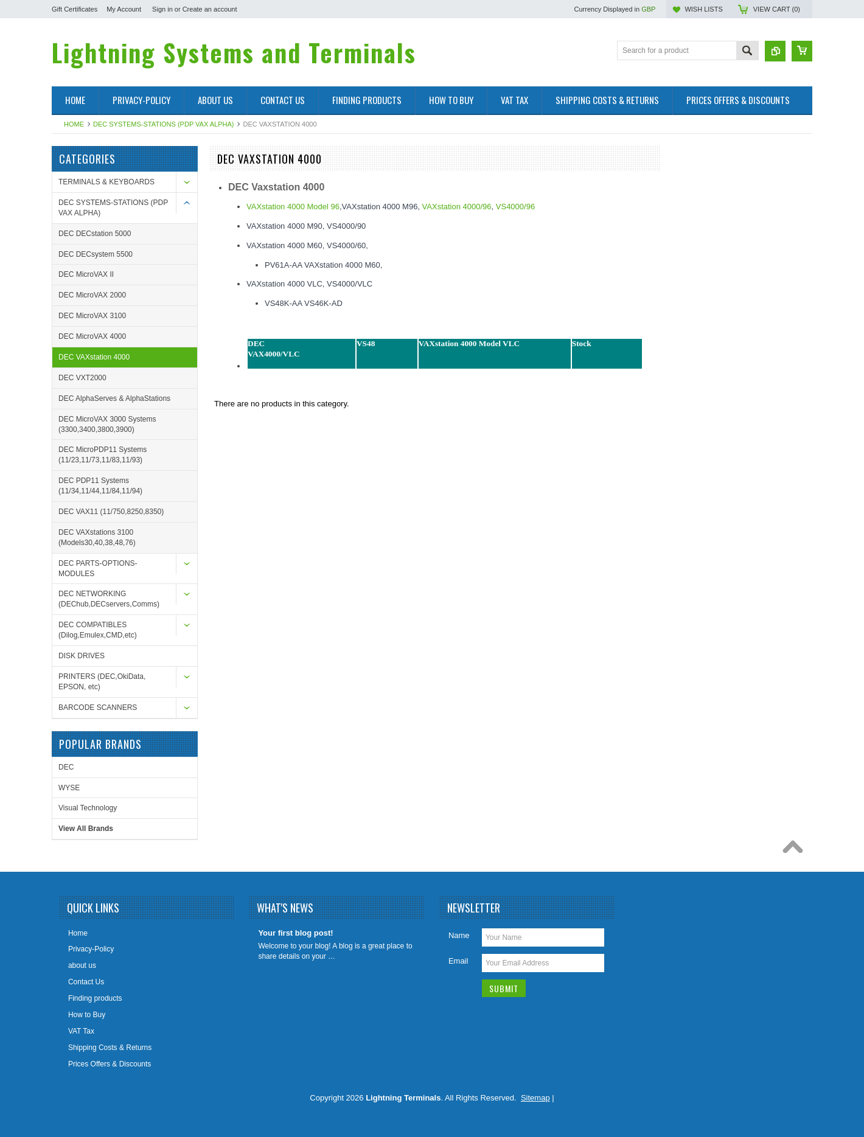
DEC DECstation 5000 (94, 233)
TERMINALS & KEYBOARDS (106, 182)
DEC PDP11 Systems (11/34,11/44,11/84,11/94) (100, 485)
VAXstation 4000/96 (457, 206)
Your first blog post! (295, 932)
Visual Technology (87, 808)
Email (458, 960)
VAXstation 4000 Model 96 (293, 206)
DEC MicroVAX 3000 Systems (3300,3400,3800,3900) (107, 424)
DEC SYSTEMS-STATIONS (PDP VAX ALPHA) (163, 124)
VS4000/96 (515, 206)
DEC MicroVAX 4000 (92, 336)
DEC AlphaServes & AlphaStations (114, 398)
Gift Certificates (74, 9)
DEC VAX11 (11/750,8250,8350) (111, 511)
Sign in (162, 9)
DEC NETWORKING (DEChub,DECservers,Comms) (108, 598)
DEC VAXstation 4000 (94, 357)
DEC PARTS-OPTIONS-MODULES (98, 568)
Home (74, 124)
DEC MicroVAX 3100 (92, 315)
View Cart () (776, 9)
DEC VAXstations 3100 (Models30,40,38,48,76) (97, 537)
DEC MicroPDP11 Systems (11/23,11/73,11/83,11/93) (102, 454)
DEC (66, 767)
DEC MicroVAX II (86, 274)
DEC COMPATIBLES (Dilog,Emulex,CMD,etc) (97, 630)
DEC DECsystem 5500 (95, 254)
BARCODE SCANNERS (97, 707)
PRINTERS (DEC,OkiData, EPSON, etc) (101, 681)
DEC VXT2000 (82, 378)
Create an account (210, 9)
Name (459, 935)
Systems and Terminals (234, 52)
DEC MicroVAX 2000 (92, 295)
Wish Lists (703, 9)
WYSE (69, 788)
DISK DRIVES (81, 656)
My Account (123, 9)
